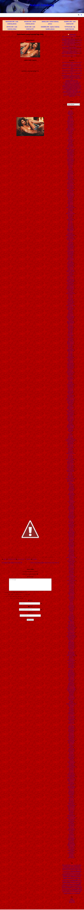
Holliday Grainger (70, 425)
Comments (72, 901)
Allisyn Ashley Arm (70, 146)
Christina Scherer (70, 292)
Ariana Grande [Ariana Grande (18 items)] (65, 868)
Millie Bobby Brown (71, 660)
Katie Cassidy (71, 536)
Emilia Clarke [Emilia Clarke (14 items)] (68, 871)
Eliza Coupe (70, 345)
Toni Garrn (71, 833)
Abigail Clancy (70, 111)
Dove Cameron (70, 334)
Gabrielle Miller (70, 392)
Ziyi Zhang (71, 854)
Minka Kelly (71, 661)
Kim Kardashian (71, 556)
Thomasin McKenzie (71, 829)
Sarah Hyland (71, 772)
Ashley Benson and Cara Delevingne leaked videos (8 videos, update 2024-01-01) (72, 41)
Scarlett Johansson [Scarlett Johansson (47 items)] (67, 890)
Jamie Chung (70, 446)
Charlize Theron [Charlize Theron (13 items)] (78, 868)
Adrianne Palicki (70, 120)
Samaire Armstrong (71, 762)
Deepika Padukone (70, 322)
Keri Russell (71, 552)
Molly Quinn (71, 671)
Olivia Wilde (71, 711)
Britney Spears (70, 232)
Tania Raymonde (71, 821)
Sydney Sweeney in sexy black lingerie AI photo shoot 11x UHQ (72, 71)
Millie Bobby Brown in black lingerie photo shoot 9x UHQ (71, 66)
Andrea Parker (70, 172)
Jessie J (70, 482)
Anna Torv (70, 189)
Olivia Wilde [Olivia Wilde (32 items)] (68, 887)
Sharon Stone (71, 788)
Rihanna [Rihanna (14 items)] (73, 887)
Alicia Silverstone (70, 139)
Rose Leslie (71, 753)
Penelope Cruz (71, 718)
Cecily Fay (70, 272)
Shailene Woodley (71, 783)
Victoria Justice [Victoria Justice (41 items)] (68, 893)
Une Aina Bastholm (71, 838)
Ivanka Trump (70, 436)
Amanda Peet (70, 157)
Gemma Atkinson (70, 396)
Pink (71, 724)
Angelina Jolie (70, 174)
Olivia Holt (71, 707)
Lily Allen (71, 601)
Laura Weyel (71, 585)
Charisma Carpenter (70, 274)
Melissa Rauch (71, 648)
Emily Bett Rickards (70, 357)
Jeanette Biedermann (70, 453)
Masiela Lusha (71, 639)
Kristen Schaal (71, 564)
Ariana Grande (70, 200)
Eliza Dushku (70, 346)
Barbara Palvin (70, 212)
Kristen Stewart (71, 565)
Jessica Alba (70, 473)
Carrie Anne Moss (70, 259)
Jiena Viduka (71, 487)
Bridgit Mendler (70, 230)
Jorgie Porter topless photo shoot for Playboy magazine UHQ (71, 95)
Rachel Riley (71, 733)
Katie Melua (71, 540)
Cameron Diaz (70, 242)
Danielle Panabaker (70, 316)
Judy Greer (71, 499)
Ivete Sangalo (70, 437)
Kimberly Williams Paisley (71, 557)
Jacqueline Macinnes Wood (70, 439)
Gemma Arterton (70, 395)
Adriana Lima (70, 119)
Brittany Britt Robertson (70, 235)
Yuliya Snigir (71, 849)
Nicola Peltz (71, 695)
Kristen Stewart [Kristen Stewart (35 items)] (71, 882)
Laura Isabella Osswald (71, 580)
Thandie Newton (71, 828)
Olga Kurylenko (71, 705)
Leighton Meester (71, 593)
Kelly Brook (71, 548)
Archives (64, 104)
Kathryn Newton (71, 535)
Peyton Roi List (71, 722)
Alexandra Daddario (70, 130)
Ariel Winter (70, 201)
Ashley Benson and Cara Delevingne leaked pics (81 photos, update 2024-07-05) (71, 43)
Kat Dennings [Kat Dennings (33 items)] (74, 878)
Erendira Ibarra (70, 374)
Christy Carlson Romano (70, 293)
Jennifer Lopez (70, 469)
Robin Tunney (71, 748)
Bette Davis (70, 218)
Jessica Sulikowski (70, 481)
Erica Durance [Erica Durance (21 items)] (73, 873)
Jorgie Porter (71, 496)
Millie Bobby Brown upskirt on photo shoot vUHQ (72, 86)
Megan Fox (71, 641)
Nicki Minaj (71, 694)
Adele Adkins (70, 116)
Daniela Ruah (70, 312)
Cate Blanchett (70, 265)
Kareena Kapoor (71, 517)
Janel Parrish (70, 449)
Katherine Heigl (71, 533)
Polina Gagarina (71, 726)
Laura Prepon (71, 582)
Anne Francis (70, 191)
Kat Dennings (71, 522)
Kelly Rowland (71, 550)
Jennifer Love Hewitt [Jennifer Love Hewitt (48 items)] (68, 876)
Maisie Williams (71, 621)
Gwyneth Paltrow (70, 407)
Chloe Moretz (70, 284)
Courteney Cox (70, 304)
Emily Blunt (70, 358)
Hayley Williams (70, 417)
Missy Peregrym (71, 667)
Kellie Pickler (71, 547)
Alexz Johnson (70, 133)
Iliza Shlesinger (70, 430)
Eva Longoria (70, 381)
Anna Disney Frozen (70, 179)
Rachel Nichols (71, 731)
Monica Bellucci (71, 672)
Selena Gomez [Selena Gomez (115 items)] (77, 890)
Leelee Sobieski (71, 592)
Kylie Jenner (71, 570)
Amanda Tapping (70, 160)
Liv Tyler (71, 611)
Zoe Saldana (71, 855)
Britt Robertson (70, 234)
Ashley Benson (70, 202)
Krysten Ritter (71, 569)
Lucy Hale (71, 614)
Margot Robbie (71, 626)
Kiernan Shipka (71, 555)
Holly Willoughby (70, 427)
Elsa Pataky (70, 355)
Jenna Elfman (70, 456)
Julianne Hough (71, 507)
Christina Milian (70, 289)
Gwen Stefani (70, 406)
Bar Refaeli (70, 211)
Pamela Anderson (71, 713)
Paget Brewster (71, 712)
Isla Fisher (70, 435)
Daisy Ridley (70, 306)
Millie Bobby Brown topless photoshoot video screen (72, 75)
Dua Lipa (70, 337)
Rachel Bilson (71, 729)
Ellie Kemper (70, 354)
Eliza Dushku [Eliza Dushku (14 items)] (77, 869)
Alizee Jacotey (70, 144)
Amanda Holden (70, 156)
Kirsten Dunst (71, 559)
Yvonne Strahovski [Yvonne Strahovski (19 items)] (76, 893)
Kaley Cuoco (71, 515)
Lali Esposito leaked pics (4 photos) (68, 39)
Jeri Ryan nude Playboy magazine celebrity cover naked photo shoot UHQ (72, 93)
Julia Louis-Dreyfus (71, 501)
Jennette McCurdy (70, 461)
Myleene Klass (71, 678)
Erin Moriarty (70, 379)
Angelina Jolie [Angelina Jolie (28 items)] (77, 866)
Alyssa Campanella (70, 151)
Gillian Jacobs (70, 403)
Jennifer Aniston (70, 463)
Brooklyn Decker (70, 237)
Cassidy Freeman (70, 264)
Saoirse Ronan (71, 765)
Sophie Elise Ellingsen (71, 805)
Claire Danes (70, 295)
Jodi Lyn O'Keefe (71, 489)
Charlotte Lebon (70, 279)
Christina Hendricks (70, 288)
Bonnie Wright (70, 226)
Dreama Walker (70, 335)
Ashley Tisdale (70, 206)
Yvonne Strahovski (71, 850)
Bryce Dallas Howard (70, 238)
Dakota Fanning (70, 308)
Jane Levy (70, 448)
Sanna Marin (71, 764)
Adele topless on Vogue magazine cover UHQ (71, 91)
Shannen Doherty (71, 786)
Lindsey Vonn (71, 608)
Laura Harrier (71, 579)
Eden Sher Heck (70, 338)
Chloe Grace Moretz (70, 283)
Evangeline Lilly (70, 385)
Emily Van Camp (70, 364)
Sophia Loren (71, 804)
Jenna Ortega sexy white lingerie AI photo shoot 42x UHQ (71, 63)
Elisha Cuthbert (70, 344)
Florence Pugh (70, 390)
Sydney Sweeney (71, 818)
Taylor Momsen (71, 825)
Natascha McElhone (71, 687)
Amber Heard (70, 163)
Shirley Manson (71, 792)
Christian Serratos (70, 286)
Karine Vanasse (71, 521)
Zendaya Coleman (71, 852)
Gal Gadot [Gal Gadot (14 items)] (78, 873)
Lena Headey (71, 594)
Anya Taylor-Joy (70, 196)
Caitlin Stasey (70, 240)
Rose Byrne (71, 752)
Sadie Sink (71, 759)
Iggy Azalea (70, 429)
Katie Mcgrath (71, 539)
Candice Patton (70, 249)
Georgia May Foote (70, 400)
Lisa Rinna (71, 610)
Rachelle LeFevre (71, 736)
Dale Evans (70, 310)
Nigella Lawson (71, 699)
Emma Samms (70, 368)
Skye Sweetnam (71, 797)
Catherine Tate (70, 269)
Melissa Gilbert (71, 645)
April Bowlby (70, 197)
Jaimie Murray (70, 444)
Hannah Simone (70, 413)
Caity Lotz (70, 241)
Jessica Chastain (71, 476)
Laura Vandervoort (71, 584)
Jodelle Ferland (71, 488)
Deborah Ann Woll (70, 321)
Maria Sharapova (71, 630)
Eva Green (70, 380)
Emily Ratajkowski (70, 363)
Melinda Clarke (71, 643)
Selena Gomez (71, 781)
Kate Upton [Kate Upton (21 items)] (69, 880)
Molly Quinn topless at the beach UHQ (72, 84)
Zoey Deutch (71, 856)
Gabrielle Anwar (70, 391)
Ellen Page (70, 352)
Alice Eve (70, 138)
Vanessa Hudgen (71, 839)
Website (30, 612)
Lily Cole (71, 602)
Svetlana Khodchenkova (71, 817)
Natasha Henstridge (71, 688)
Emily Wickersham (70, 367)
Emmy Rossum (70, 373)
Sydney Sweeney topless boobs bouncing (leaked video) (72, 78)
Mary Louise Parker (71, 637)
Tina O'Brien (71, 831)
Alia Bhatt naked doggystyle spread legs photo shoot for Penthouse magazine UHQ (72, 89)
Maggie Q (71, 620)
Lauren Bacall (71, 586)
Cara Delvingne (70, 254)
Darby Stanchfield (70, 317)
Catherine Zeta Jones (70, 271)
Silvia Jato (71, 796)
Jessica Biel (70, 475)
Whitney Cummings (71, 844)
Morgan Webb (71, 677)
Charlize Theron (70, 276)
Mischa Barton (71, 666)
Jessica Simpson (70, 479)
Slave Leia (71, 798)
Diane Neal (70, 331)
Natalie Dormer (71, 684)
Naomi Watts (71, 680)
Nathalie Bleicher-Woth (71, 689)
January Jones (70, 450)
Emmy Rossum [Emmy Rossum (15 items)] (66, 873)
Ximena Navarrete (71, 848)
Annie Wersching (70, 194)
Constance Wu (70, 300)
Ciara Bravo (70, 294)
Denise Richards (70, 327)
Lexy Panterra (71, 598)
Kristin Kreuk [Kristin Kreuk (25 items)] (78, 882)
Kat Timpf (71, 523)
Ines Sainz (70, 431)
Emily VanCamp (70, 366)
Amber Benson (70, 162)
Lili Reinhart (71, 599)
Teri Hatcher (71, 827)
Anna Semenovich (70, 188)
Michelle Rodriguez (71, 654)
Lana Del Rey (71, 575)
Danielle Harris (70, 315)
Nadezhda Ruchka (71, 679)
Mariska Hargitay (71, 634)
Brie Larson (70, 231)
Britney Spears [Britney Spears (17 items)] (72, 868)
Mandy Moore (71, 624)
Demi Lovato (70, 325)
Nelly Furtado (71, 693)
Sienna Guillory (71, 793)
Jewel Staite (71, 486)
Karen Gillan (71, 518)
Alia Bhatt (70, 136)
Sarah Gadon (71, 771)
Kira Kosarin (71, 558)
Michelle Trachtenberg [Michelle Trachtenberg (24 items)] (73, 884)
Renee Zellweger (71, 742)
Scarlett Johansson (71, 780)
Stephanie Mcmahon (71, 815)
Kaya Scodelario (71, 542)
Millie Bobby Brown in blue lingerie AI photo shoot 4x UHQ (72, 69)
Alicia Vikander (70, 140)
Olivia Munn (71, 708)
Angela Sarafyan (70, 173)
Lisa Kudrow (71, 609)
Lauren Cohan (71, 587)
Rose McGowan (71, 754)
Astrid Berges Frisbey (70, 207)
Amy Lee (70, 168)
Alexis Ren (70, 132)
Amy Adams (70, 167)
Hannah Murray (70, 412)
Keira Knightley (71, 545)
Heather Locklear (70, 419)
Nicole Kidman (71, 696)
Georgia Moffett (70, 401)
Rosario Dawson (71, 751)
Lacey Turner (71, 573)
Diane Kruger (70, 329)
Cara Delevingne (70, 253)
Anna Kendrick (70, 182)
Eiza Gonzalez (70, 340)
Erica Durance (70, 377)
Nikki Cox (71, 700)
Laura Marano (71, 581)
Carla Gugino (70, 257)
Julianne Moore (71, 509)
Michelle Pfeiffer (71, 653)
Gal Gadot (70, 393)
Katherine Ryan (71, 534)
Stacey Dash (71, 811)
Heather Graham (70, 418)
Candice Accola (70, 248)
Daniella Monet (70, 314)
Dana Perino (70, 311)
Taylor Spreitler (71, 826)
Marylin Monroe (71, 638)
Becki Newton (70, 214)
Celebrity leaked (72, 34)
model (71, 668)
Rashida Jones (71, 739)
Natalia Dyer (71, 682)
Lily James (71, 604)
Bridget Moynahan (70, 229)
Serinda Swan (71, 782)
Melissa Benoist (71, 644)
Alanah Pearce (70, 127)
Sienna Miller (71, 794)
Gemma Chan (70, 397)
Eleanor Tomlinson (70, 341)
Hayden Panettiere (70, 414)
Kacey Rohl (71, 512)
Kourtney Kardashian (71, 561)
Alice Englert (70, 137)
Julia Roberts (71, 502)
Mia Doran (71, 650)
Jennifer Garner (70, 466)
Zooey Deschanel (71, 857)
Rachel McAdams (71, 730)
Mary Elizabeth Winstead (71, 636)
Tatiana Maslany (71, 823)
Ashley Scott (70, 205)
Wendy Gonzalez (71, 843)
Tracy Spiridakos (71, 834)
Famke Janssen (70, 387)
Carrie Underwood (70, 263)
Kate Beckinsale (71, 524)
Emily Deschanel (70, 360)
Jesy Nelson (70, 483)
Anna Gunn (70, 180)
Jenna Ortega (70, 460)
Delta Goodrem (70, 323)
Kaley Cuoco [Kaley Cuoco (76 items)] (67, 878)
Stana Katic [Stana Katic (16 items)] (71, 891)
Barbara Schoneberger (70, 213)
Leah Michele (71, 590)
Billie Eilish (70, 220)
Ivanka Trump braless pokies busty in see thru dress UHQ (44, 562)
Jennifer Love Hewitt (70, 470)
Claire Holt (70, 298)
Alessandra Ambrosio (70, 128)
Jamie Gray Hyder (70, 447)
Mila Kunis (71, 656)
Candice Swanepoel (70, 251)
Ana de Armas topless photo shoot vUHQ (72, 87)
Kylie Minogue (71, 571)
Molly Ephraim (71, 670)
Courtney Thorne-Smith (70, 305)
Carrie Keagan (70, 262)
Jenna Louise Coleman (70, 459)
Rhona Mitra (71, 743)
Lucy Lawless (71, 615)
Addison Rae (70, 114)
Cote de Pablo (70, 303)
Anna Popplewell (70, 185)
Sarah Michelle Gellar (71, 776)
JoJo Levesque (71, 493)
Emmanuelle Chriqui (70, 372)
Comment (30, 576)
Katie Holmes (71, 538)
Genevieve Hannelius (70, 398)
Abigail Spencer (70, 113)
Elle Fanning (70, 351)
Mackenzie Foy (71, 618)
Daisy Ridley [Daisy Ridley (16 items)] (71, 869)
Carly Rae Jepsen (70, 258)
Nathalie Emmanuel (71, 690)
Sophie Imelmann (71, 806)
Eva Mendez (70, 383)
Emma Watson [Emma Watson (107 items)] (76, 871)
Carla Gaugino (70, 255)
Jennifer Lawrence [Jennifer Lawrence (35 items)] (76, 875)
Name (30, 600)
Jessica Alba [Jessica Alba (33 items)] (78, 876)
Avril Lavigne (70, 209)
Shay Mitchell (71, 789)
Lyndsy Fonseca (71, 616)
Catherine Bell (70, 268)
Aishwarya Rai (70, 125)
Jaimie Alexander (70, 443)
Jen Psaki (70, 454)
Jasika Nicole (70, 452)
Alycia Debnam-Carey (70, 149)
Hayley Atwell (70, 415)
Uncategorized (71, 837)
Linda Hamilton (71, 605)
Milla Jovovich (71, 659)
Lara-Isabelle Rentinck (71, 576)
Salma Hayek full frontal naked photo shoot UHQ (72, 85)
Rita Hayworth (71, 746)
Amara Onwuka (70, 161)
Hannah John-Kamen (70, 410)
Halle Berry (70, 409)
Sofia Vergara (71, 800)
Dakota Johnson (70, 309)
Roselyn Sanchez (71, 757)
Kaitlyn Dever (71, 513)
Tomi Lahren (71, 832)
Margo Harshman (71, 625)
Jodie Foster (71, 490)
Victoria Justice (71, 842)
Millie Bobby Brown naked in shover (72, 81)
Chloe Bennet (70, 282)
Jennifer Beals (70, 464)
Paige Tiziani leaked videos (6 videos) (69, 56)
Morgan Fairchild (71, 676)
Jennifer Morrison (70, 471)
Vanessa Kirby (71, 840)
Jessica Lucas (70, 477)
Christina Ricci (70, 291)
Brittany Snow (70, 236)
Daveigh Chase (70, 318)
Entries (72, 900)
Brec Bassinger (70, 228)
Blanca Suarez (70, 225)
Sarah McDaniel (71, 775)
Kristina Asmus (71, 568)
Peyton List (71, 720)
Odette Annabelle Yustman (71, 703)
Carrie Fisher (70, 260)
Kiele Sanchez (71, 553)
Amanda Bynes (70, 155)
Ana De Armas (70, 171)
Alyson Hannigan (70, 150)
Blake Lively (70, 224)
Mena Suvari (71, 649)
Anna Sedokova (70, 186)
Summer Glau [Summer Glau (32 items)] (77, 891)
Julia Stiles (71, 504)
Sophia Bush (71, 802)
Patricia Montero (71, 717)
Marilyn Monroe (71, 633)
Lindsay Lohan (71, 607)
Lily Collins (71, 603)
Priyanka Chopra (71, 728)
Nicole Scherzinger (71, 697)
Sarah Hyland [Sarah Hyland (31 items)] (78, 887)
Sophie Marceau (71, 808)
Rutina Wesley (71, 758)
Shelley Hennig (71, 791)
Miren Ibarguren (71, 665)
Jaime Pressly (70, 442)
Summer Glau (71, 816)
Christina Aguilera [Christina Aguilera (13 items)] (65, 869)
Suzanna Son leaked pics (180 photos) (69, 47)
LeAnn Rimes (71, 591)
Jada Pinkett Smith (70, 441)
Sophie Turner (71, 810)
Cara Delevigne (70, 252)
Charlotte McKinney (70, 280)
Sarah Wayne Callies (71, 779)
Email (30, 606)
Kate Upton (71, 529)
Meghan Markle (71, 642)
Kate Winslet (71, 530)
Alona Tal (70, 148)
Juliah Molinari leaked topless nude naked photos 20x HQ (72, 74)
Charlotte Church (70, 277)
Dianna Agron (70, 332)
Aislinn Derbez (70, 126)
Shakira (71, 785)
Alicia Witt (70, 142)
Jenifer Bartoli (70, 455)
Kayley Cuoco (71, 544)
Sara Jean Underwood (71, 766)
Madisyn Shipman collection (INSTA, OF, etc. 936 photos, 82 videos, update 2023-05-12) (71, 52)
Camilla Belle (70, 245)
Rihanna (71, 745)
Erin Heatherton (70, 378)
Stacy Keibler (71, 812)
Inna (70, 432)
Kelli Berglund (71, 546)
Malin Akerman (71, 622)
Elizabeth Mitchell (70, 350)
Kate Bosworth (71, 525)
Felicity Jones (70, 389)
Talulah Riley (71, 820)
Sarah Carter (71, 769)
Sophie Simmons (71, 809)
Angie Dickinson (71, 176)
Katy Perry (71, 541)
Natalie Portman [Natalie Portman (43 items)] (74, 886)
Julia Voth (71, 505)
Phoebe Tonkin (71, 723)
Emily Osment (70, 362)
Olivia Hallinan (71, 706)
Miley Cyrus (71, 657)
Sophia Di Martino (71, 803)
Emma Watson (70, 371)
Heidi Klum (70, 421)
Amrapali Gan (70, 165)
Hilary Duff (70, 423)
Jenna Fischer (70, 458)
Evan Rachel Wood (70, 384)
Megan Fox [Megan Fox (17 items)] (65, 884)
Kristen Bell (71, 563)
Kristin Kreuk (71, 567)
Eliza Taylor (70, 347)
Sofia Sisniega (71, 799)
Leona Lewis (71, 596)
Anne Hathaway (70, 192)
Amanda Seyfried (70, 159)
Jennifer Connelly (70, 465)
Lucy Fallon (71, 613)
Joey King (71, 492)
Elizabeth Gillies (70, 349)
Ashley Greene (70, 203)
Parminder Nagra (71, 716)
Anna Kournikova (70, 183)
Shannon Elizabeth (71, 787)
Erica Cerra (70, 375)
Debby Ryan (70, 320)
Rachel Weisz (71, 735)
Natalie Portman (71, 685)
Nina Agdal (71, 701)
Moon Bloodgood (71, 673)
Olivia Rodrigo (71, 710)
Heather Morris (70, 420)
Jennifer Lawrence (70, 467)
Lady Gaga (71, 574)
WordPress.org (72, 902)
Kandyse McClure (71, 516)
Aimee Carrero (70, 122)
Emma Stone (70, 369)
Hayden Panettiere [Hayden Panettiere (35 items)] (67, 875)
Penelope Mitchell (71, 719)
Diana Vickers (70, 328)
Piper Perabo (71, 725)
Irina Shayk (70, 433)
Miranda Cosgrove (71, 662)
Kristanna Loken (71, 562)
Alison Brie (70, 143)
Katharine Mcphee (71, 532)
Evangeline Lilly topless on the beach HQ (11, 562)
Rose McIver (71, 756)
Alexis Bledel (70, 131)
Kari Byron (71, 519)
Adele (70, 115)
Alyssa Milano (70, 153)
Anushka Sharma (70, 195)
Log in (72, 898)
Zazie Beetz (28, 559)
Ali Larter (70, 134)
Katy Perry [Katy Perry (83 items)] (75, 881)
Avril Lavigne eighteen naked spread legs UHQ (71, 82)
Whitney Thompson (71, 845)
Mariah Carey (71, 631)
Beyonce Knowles (70, 219)
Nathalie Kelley (71, 691)
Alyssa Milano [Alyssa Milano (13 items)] (74, 865)
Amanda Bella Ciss (70, 154)
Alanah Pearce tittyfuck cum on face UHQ (72, 76)
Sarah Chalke (71, 770)
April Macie (70, 199)
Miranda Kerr (71, 664)
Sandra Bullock (71, 763)
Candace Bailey (70, 247)
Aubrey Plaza (70, 208)
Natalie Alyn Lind (71, 683)
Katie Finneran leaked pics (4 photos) (69, 36)
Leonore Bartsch (71, 597)
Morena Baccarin (71, 674)
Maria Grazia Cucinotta (71, 627)
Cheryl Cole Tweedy (70, 281)
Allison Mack (70, 145)
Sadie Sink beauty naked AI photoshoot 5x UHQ (72, 64)
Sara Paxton (71, 768)
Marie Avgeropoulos (71, 632)
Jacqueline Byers (70, 438)
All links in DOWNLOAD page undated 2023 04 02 (71, 53)
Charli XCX (70, 275)
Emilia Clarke (70, 356)
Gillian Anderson (70, 402)
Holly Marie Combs (70, 426)
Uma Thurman (71, 835)
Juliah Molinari (71, 506)
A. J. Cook (70, 110)
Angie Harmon (70, 177)
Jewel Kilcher (71, 484)
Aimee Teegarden (70, 124)
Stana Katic (71, 814)
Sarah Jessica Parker (71, 774)
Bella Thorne (70, 216)
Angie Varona (70, 178)
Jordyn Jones (71, 495)
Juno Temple (71, 511)
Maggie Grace (71, 619)
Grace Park (70, 404)
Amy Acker (70, 166)
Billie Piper (70, 222)
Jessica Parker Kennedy (70, 478)
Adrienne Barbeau (70, 121)
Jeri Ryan (70, 472)
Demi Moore (70, 326)
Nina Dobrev (71, 702)
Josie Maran (71, 498)
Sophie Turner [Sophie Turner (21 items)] (66, 891)
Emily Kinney (70, 361)
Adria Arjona (70, 117)
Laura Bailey (71, 578)
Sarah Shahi (71, 777)
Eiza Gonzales (70, 339)
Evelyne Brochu (70, 386)
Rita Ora (71, 747)
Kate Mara (71, 528)
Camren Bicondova (70, 246)
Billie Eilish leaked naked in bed (72, 80)
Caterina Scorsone (70, 266)
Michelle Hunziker (71, 651)
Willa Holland (71, 846)
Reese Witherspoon (71, 740)
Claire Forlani (70, 297)
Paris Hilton (71, 714)
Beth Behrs (70, 217)
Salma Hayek (71, 760)
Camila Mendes (70, 243)
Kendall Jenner (71, 551)
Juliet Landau (71, 510)
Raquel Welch (71, 737)
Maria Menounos (71, 628)
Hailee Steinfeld (70, 408)
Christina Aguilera (70, 287)
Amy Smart (70, 170)
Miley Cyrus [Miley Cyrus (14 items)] (67, 886)
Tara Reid (71, 822)
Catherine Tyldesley (70, 270)
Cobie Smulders (70, 299)
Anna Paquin (70, 184)
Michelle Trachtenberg (71, 655)
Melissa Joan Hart (71, 647)
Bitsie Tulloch (70, 223)
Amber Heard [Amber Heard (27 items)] (70, 866)
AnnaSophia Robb (70, 190)
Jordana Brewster (71, 494)
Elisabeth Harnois (70, 343)
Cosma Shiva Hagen (70, 301)
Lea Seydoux (71, 588)
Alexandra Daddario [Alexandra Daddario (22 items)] (66, 865)
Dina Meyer (70, 333)
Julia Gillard (71, 500)
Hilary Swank (70, 424)
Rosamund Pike (71, 749)
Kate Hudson (71, 527)
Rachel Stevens (71, 734)
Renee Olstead (71, 741)
